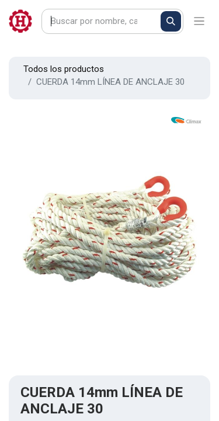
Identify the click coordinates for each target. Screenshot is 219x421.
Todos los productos (63, 69)
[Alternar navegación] (199, 21)
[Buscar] (171, 21)
